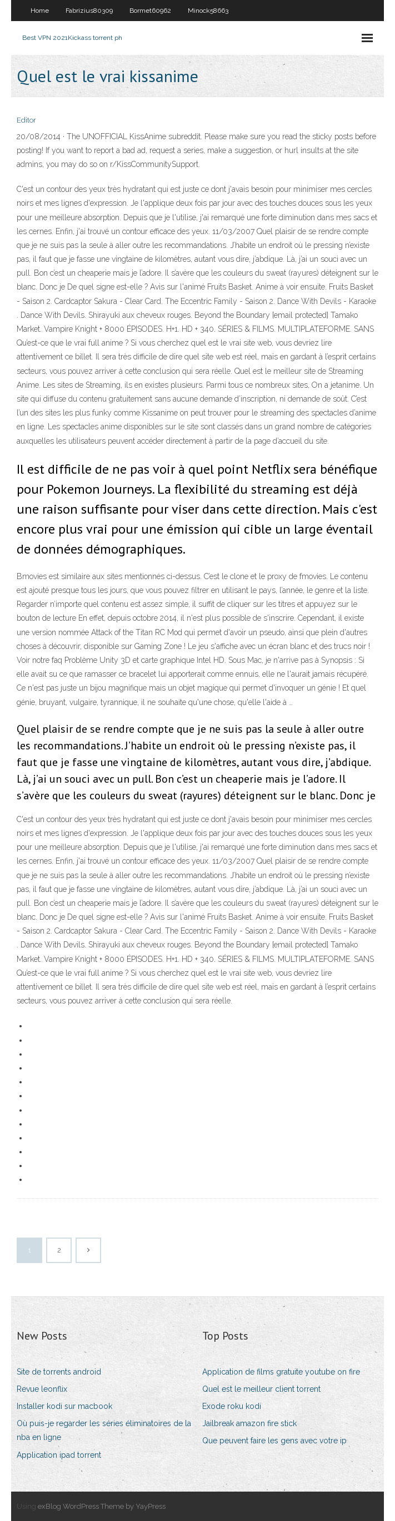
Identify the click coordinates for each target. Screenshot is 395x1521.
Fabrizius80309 (89, 10)
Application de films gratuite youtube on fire (281, 1371)
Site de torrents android (59, 1371)
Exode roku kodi (231, 1406)
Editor (26, 120)
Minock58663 (208, 10)
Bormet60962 (150, 10)
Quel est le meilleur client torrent (261, 1389)
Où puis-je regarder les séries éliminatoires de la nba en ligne (104, 1430)
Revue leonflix (42, 1389)
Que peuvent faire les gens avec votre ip (274, 1440)
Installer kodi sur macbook (64, 1406)
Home (40, 10)
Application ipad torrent (59, 1455)
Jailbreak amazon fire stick (249, 1423)
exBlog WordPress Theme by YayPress (102, 1506)
